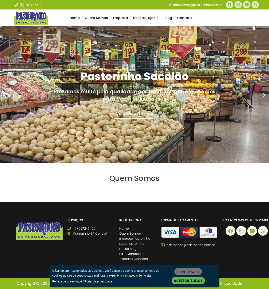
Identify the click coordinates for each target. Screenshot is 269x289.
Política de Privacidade (221, 283)
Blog (168, 18)
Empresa (120, 18)
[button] (146, 18)
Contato (184, 18)
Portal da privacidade (98, 281)
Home (75, 18)
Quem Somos (96, 18)
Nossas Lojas (146, 18)
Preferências (188, 271)
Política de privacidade (67, 281)
